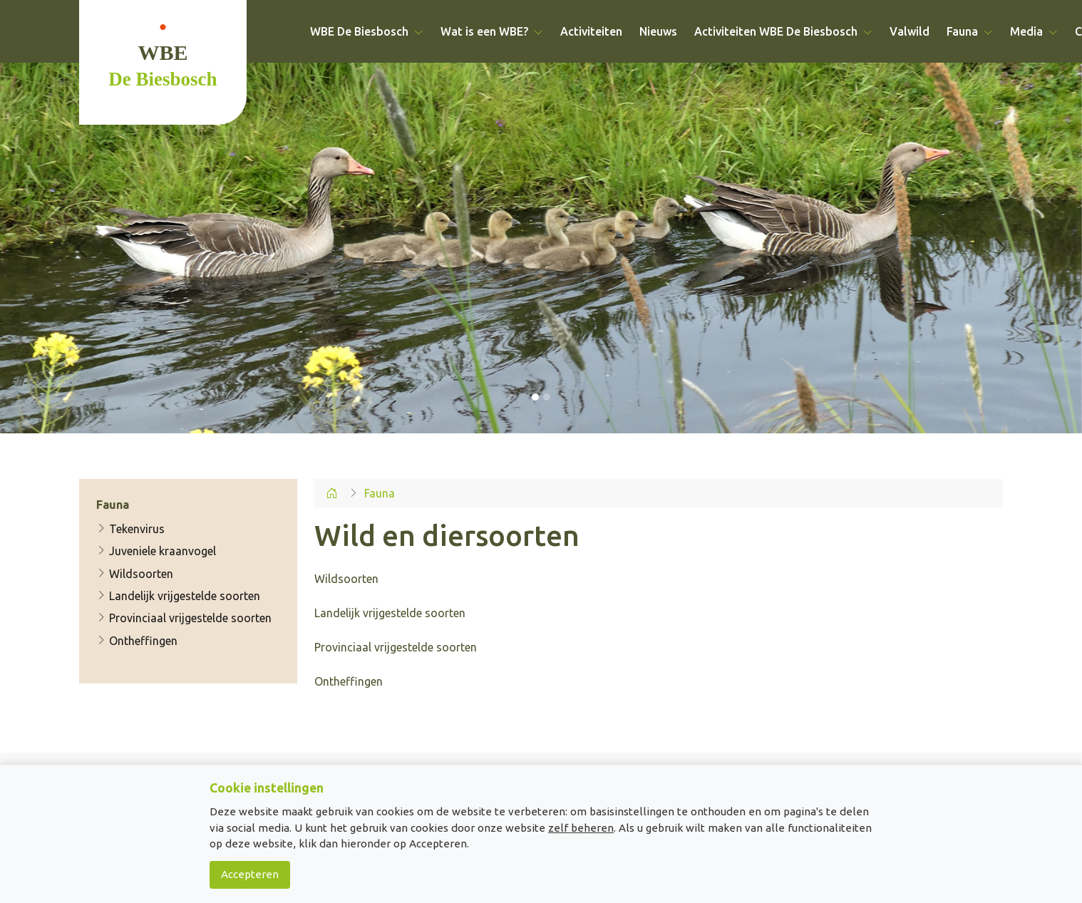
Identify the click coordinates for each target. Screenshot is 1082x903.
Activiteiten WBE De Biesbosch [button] (783, 31)
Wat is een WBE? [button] (491, 31)
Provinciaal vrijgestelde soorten (184, 618)
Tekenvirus (130, 529)
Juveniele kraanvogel (156, 551)
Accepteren (250, 874)
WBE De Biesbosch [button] (366, 31)
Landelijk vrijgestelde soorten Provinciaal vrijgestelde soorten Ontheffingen (395, 647)
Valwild (909, 31)
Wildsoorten (134, 574)
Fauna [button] (970, 31)
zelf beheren (581, 828)
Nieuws (658, 31)
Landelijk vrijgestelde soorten (178, 596)
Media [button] (1034, 31)
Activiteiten (591, 31)
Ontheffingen (136, 641)
